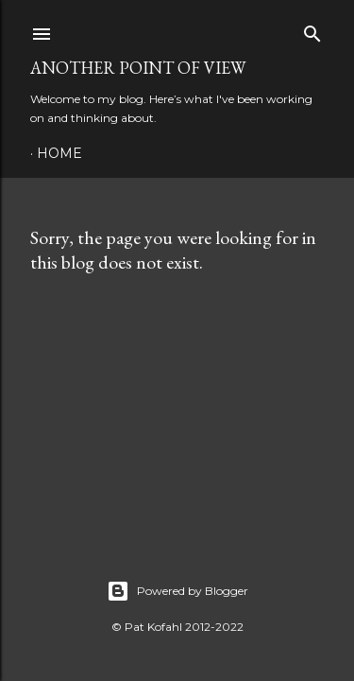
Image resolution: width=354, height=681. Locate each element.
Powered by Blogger (177, 591)
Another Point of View (137, 68)
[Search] (312, 29)
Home (59, 153)
